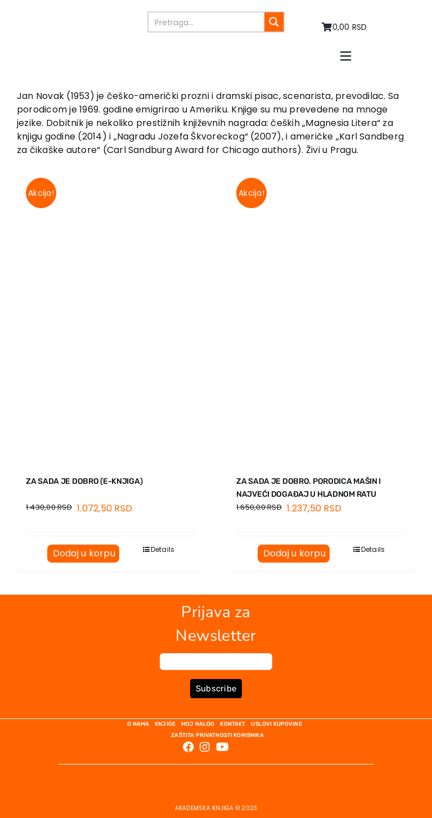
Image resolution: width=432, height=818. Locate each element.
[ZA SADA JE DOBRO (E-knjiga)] (110, 314)
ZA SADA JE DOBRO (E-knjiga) (84, 481)
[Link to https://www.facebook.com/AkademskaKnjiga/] (188, 747)
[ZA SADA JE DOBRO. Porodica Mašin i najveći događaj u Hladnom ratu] (321, 314)
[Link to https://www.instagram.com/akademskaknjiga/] (205, 747)
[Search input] (207, 22)
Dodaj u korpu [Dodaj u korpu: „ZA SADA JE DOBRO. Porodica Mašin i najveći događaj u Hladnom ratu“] (294, 553)
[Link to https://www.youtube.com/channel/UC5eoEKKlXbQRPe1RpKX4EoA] (222, 747)
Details (163, 549)
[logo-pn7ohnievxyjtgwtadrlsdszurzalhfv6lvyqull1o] (88, 15)
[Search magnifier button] (274, 22)
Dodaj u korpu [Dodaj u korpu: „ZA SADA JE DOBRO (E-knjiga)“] (84, 553)
